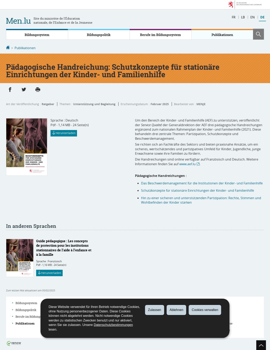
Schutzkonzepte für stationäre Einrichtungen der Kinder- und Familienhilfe (197, 190)
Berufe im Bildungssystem (160, 35)
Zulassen (154, 310)
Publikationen (222, 35)
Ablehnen (176, 310)
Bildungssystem (37, 35)
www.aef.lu (187, 163)
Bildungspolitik (99, 35)
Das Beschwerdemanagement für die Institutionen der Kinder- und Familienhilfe (202, 183)
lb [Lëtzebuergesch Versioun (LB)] (243, 17)
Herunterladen (64, 133)
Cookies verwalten (205, 310)
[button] (258, 34)
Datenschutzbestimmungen (113, 325)
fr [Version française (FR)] (233, 17)
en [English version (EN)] (252, 17)
